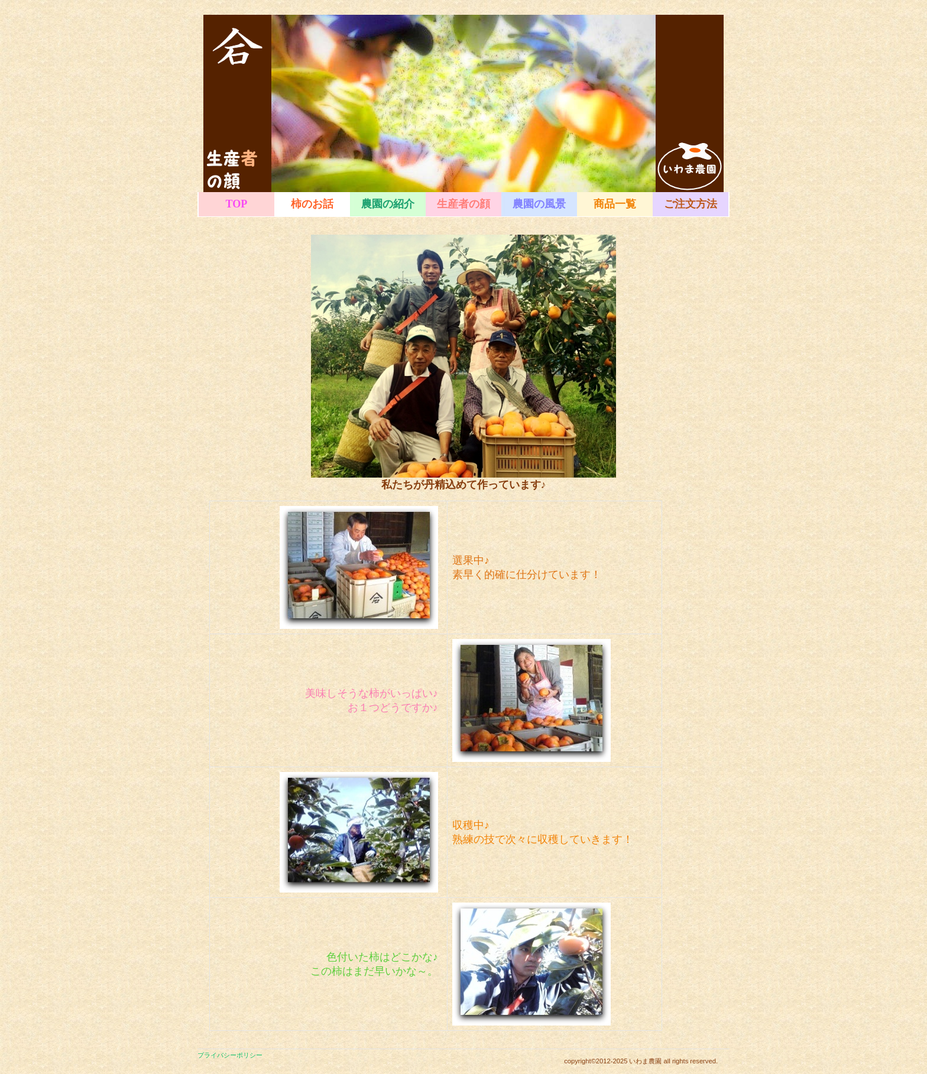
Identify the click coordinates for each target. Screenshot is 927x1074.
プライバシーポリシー (229, 1055)
